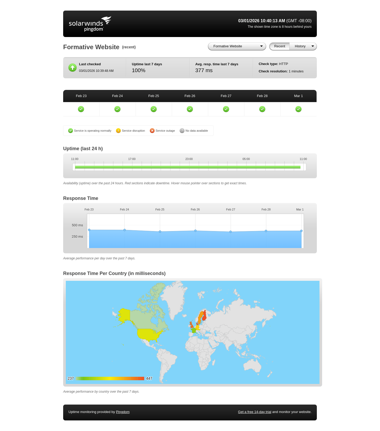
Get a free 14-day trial (254, 412)
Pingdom (122, 412)
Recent (279, 46)
